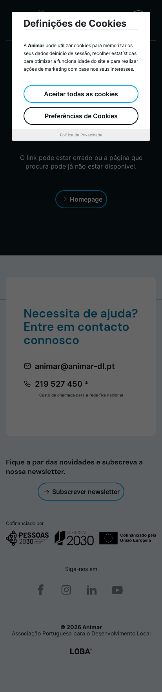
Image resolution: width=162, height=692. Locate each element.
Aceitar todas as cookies (81, 94)
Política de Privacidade (81, 134)
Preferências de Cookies (81, 116)
